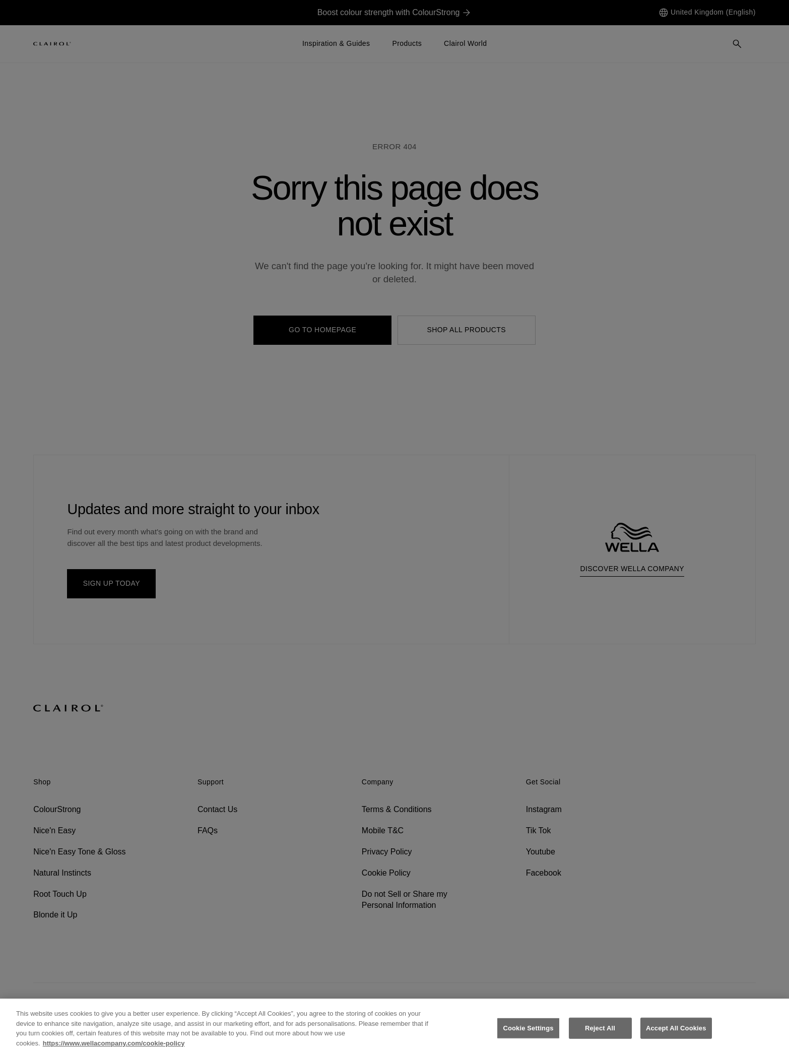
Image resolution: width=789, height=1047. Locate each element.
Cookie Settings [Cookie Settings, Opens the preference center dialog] (528, 1033)
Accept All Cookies (676, 1033)
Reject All (600, 1033)
